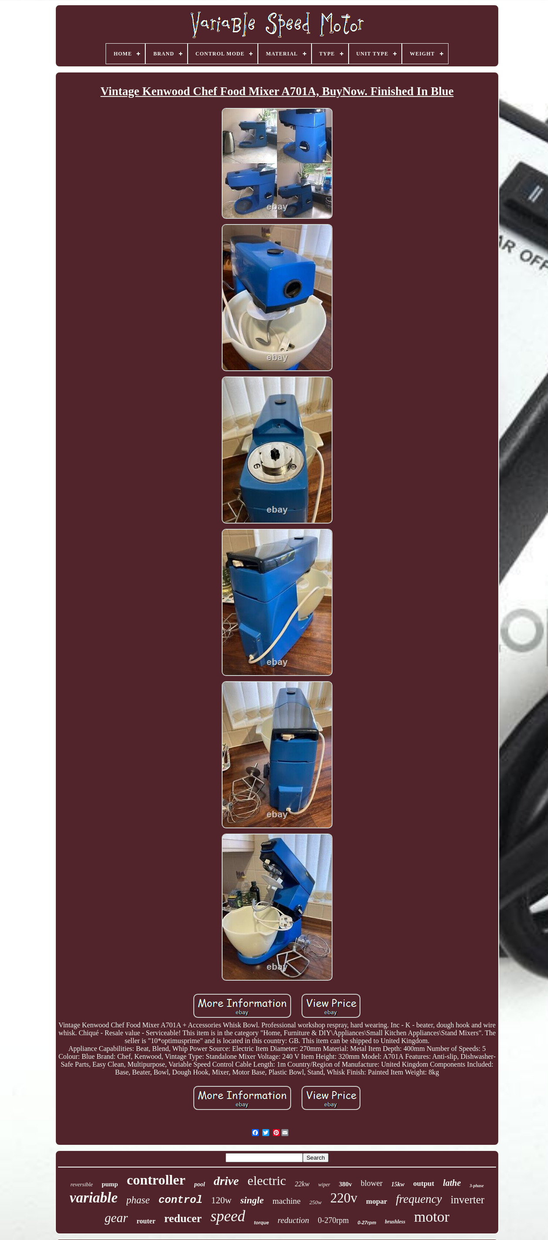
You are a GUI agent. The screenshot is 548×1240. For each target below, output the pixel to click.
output (423, 1183)
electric (266, 1180)
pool (199, 1184)
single (252, 1200)
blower (372, 1183)
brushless (395, 1222)
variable (94, 1198)
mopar (376, 1201)
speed (227, 1216)
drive (226, 1181)
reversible (81, 1184)
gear (116, 1218)
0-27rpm (366, 1222)
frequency (419, 1199)
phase (138, 1200)
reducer (183, 1218)
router (146, 1221)
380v (345, 1184)
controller (156, 1180)
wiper (324, 1184)
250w (315, 1202)
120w (221, 1200)
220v (343, 1198)
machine (287, 1201)
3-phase (476, 1185)
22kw (302, 1184)
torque (261, 1222)
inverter (468, 1200)
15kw (397, 1184)
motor (431, 1217)
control (180, 1200)
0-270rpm (333, 1220)
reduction (293, 1220)
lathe (452, 1183)
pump (110, 1184)
